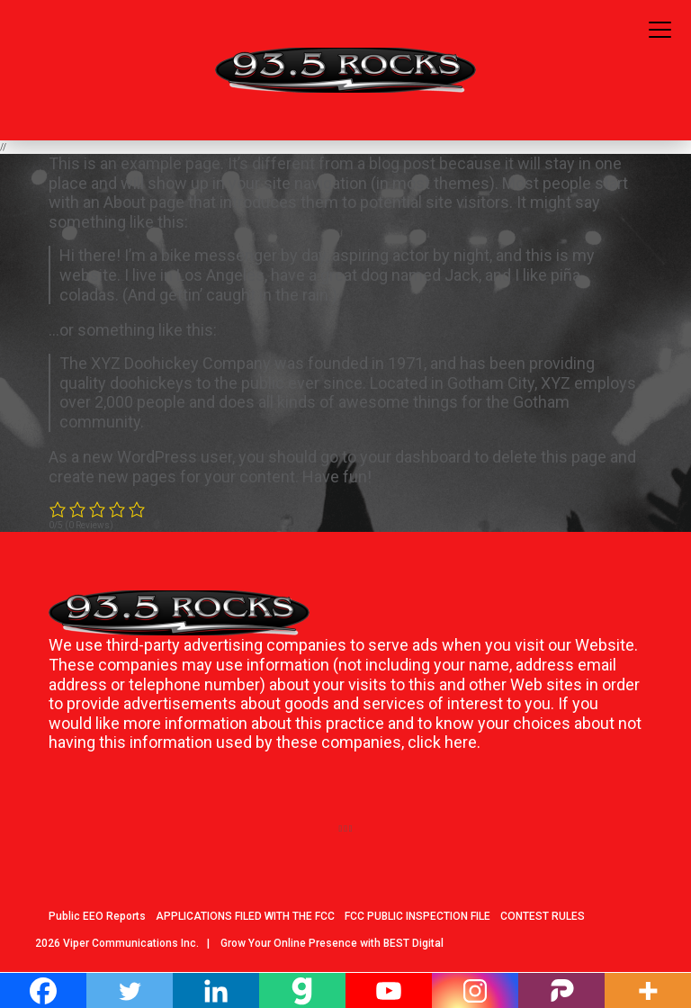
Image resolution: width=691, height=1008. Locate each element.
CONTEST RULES (542, 916)
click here (442, 742)
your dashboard (415, 456)
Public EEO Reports (97, 916)
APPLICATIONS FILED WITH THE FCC (245, 916)
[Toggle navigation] (660, 30)
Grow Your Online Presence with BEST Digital (332, 943)
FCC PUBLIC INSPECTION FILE (417, 916)
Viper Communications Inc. (131, 943)
